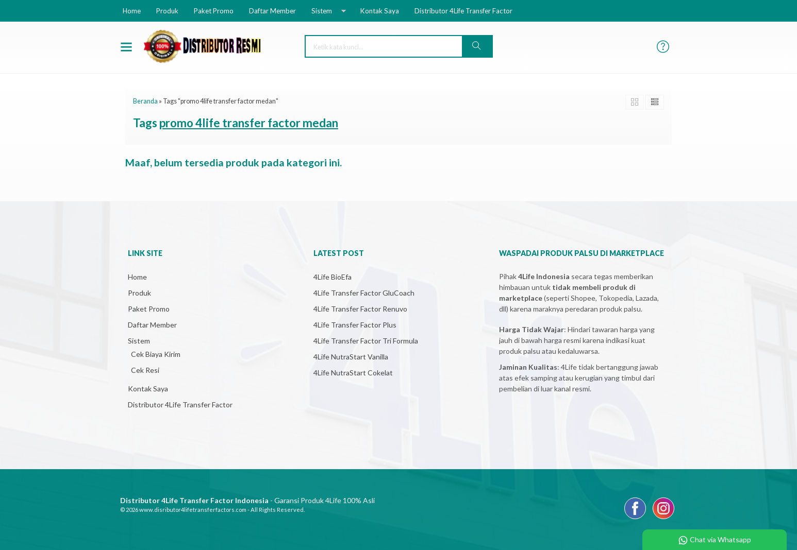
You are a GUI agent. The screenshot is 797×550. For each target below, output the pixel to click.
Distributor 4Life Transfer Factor (463, 11)
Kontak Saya (379, 11)
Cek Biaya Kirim (155, 354)
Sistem (321, 11)
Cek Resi (145, 370)
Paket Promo (214, 11)
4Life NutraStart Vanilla (350, 356)
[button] (477, 46)
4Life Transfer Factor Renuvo (360, 308)
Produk (167, 11)
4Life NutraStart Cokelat (353, 372)
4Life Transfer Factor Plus (354, 324)
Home (132, 11)
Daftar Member (272, 11)
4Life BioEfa (332, 276)
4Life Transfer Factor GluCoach (363, 292)
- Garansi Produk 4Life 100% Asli (247, 500)
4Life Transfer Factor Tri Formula (365, 340)
